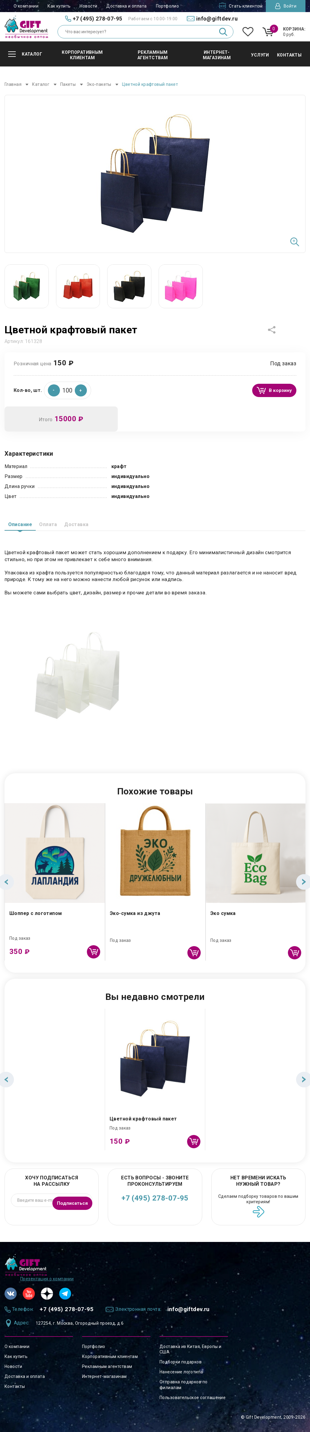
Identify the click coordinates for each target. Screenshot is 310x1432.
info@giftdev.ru (207, 1308)
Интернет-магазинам (104, 1376)
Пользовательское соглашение (193, 1397)
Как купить (59, 6)
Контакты (15, 1386)
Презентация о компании (47, 1276)
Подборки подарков (181, 1361)
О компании (26, 6)
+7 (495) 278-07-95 (155, 1198)
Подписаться (70, 1200)
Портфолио (167, 6)
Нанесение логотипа (181, 1371)
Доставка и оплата (126, 6)
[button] (81, 389)
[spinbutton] (67, 389)
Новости (88, 6)
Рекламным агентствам (107, 1366)
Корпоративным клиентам (110, 1356)
